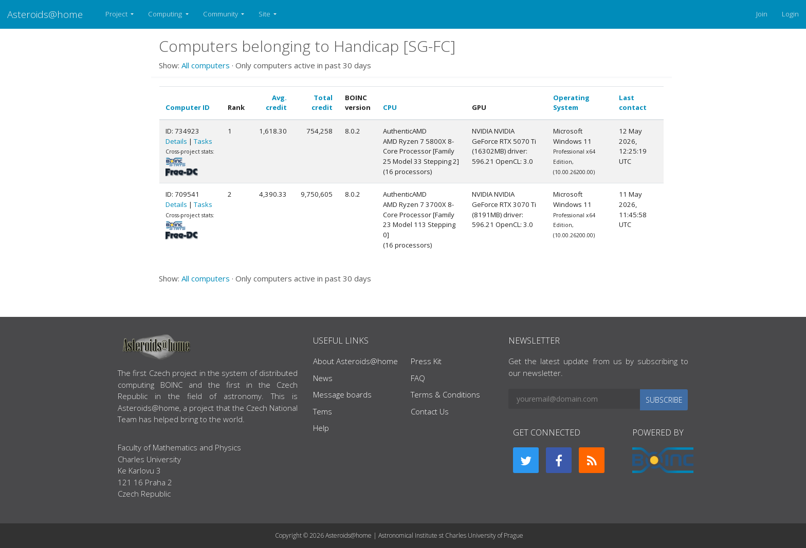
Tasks (203, 141)
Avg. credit (276, 102)
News (323, 378)
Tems (322, 411)
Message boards (342, 394)
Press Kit (426, 361)
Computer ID (188, 107)
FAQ (418, 378)
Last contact (633, 102)
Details (176, 141)
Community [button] (221, 13)
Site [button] (265, 13)
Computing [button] (166, 13)
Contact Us (430, 411)
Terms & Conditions (445, 394)
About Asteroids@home (355, 361)
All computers (205, 65)
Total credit (322, 102)
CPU (390, 107)
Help (321, 428)
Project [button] (117, 13)
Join (761, 13)
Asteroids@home (45, 14)
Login (790, 13)
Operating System (571, 102)
